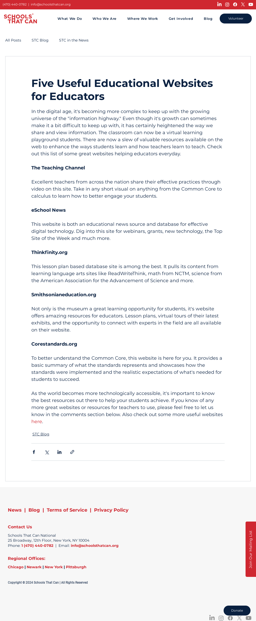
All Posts (13, 40)
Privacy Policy (111, 510)
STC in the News (74, 40)
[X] (243, 4)
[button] (251, 549)
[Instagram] (227, 4)
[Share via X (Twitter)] (46, 452)
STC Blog (40, 40)
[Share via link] (72, 452)
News (15, 510)
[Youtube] (250, 4)
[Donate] (237, 610)
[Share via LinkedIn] (59, 452)
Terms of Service (67, 510)
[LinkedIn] (219, 4)
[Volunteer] (235, 18)
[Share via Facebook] (33, 452)
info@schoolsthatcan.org (51, 4)
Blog (34, 510)
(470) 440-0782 (15, 4)
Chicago (16, 567)
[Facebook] (235, 4)
